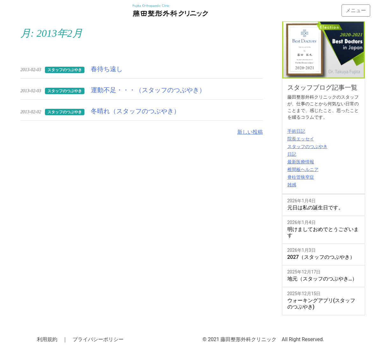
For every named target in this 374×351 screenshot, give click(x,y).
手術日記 (296, 131)
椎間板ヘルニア (303, 169)
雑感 (291, 184)
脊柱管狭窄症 (300, 177)
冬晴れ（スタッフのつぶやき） (135, 111)
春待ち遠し (107, 69)
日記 (291, 154)
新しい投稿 (250, 132)
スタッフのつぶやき (307, 146)
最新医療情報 (300, 161)
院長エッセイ (300, 138)
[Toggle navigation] (356, 10)
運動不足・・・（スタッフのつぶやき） (148, 90)
